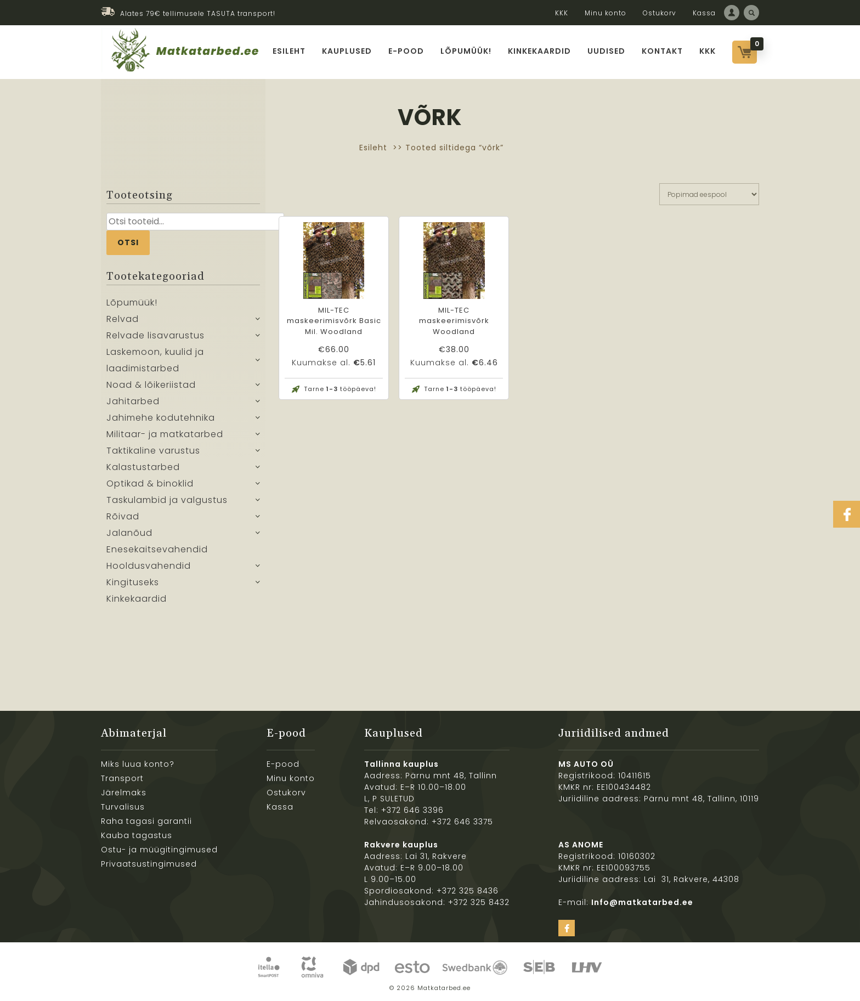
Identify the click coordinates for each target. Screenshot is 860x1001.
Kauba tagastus (136, 835)
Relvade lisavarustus (155, 335)
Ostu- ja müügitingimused (159, 849)
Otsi (128, 242)
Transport (122, 778)
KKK (561, 13)
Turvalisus (123, 806)
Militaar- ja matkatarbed (164, 434)
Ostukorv (659, 13)
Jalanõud (129, 533)
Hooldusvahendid (148, 565)
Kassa (704, 13)
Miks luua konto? (137, 764)
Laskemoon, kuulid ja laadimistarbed (155, 360)
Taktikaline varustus (153, 450)
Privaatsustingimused (149, 863)
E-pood (406, 51)
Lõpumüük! (465, 51)
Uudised (606, 51)
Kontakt (662, 51)
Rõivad (122, 516)
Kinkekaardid (539, 51)
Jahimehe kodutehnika (160, 417)
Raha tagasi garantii (146, 821)
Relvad (122, 319)
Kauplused (347, 51)
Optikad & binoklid (150, 483)
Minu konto (605, 13)
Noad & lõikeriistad (151, 384)
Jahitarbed (133, 401)
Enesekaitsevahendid (157, 549)
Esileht (289, 51)
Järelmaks (123, 792)
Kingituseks (132, 582)
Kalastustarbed (143, 467)
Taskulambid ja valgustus (167, 500)
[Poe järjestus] (709, 194)
